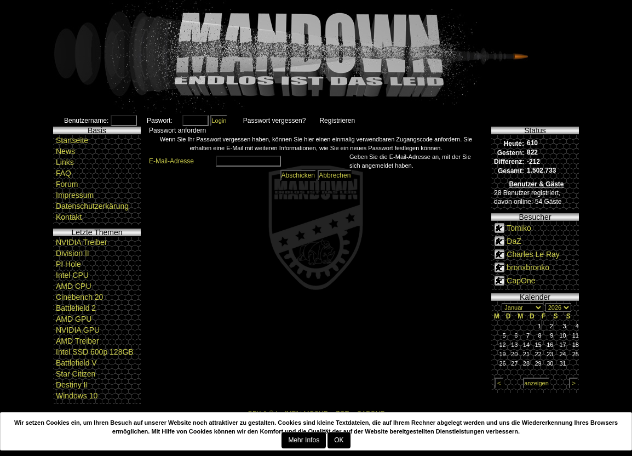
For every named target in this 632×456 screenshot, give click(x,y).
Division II (72, 253)
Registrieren (337, 120)
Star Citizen (75, 373)
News (65, 151)
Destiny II (72, 384)
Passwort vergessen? (274, 120)
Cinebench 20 (79, 297)
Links (65, 162)
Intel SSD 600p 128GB (95, 351)
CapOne (521, 280)
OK (338, 440)
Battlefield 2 (76, 308)
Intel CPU (72, 275)
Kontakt (69, 217)
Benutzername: (86, 120)
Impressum (75, 195)
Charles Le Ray (533, 254)
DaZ (514, 241)
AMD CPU (73, 286)
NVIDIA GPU (78, 330)
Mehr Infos (303, 440)
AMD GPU (73, 319)
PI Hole (68, 264)
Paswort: (160, 120)
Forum (67, 184)
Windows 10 (76, 395)
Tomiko (519, 228)
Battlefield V (76, 362)
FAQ (63, 173)
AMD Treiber (77, 341)
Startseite (72, 140)
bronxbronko (528, 267)
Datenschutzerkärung (92, 206)
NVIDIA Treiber (81, 242)
